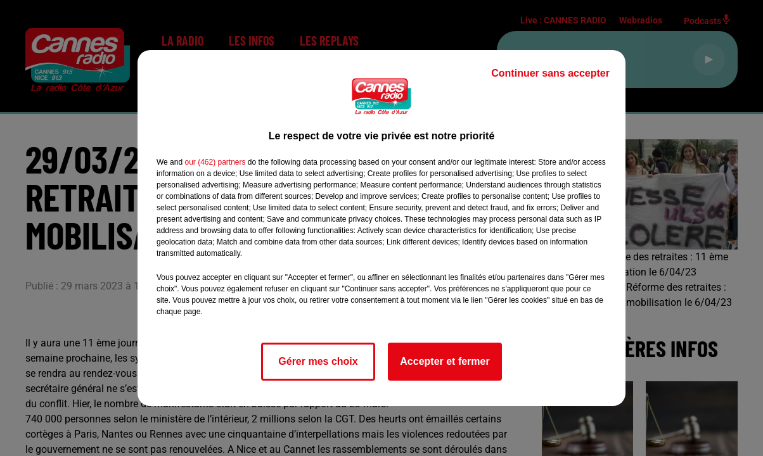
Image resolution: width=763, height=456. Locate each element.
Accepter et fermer (444, 361)
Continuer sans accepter (550, 73)
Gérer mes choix (317, 361)
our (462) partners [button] (214, 162)
